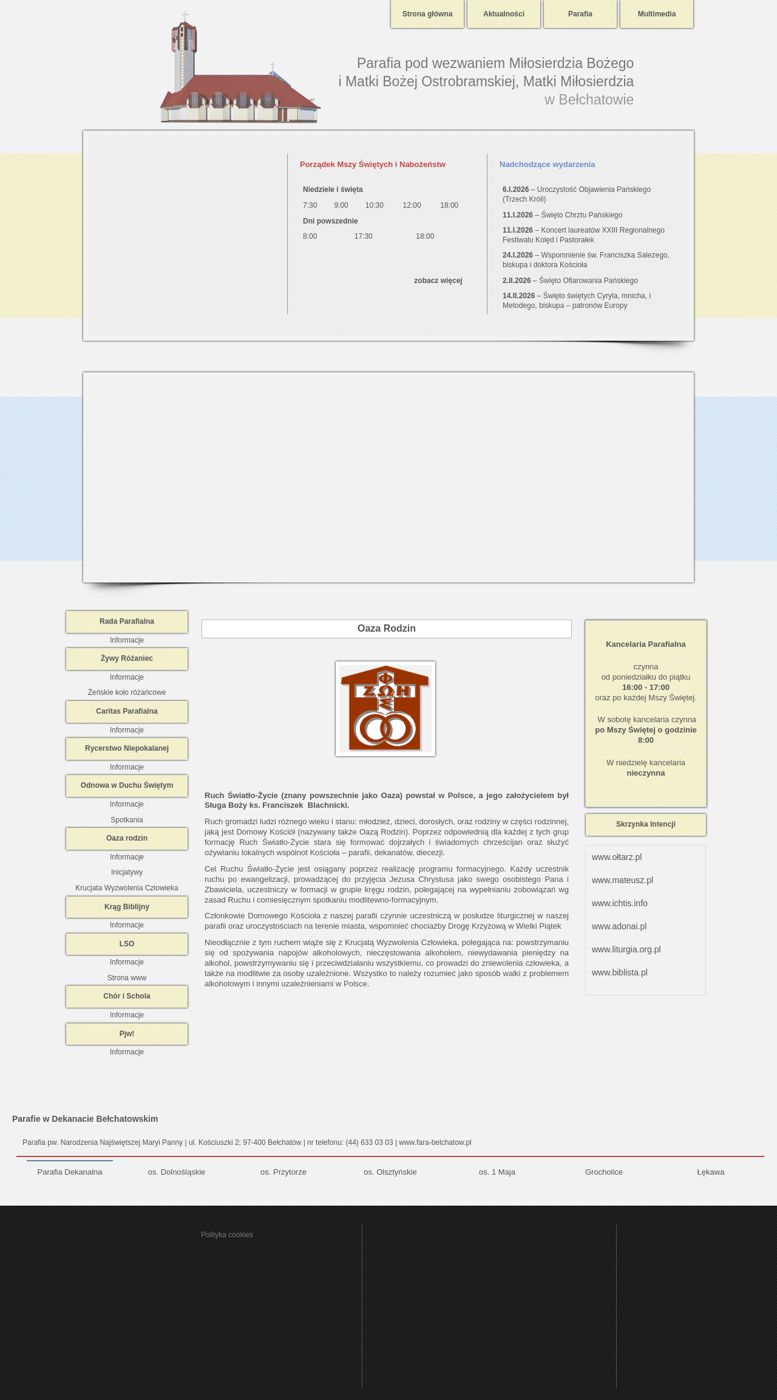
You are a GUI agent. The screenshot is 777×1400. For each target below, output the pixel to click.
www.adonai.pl (619, 926)
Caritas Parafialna (126, 711)
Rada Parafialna (127, 621)
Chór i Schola (126, 996)
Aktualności (503, 14)
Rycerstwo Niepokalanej (127, 748)
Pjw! (127, 1034)
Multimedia (657, 14)
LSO (127, 944)
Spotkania (126, 820)
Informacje (127, 640)
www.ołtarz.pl (617, 857)
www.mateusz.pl (622, 880)
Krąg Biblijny (126, 907)
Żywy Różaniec (127, 658)
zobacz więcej (438, 280)
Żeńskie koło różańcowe (127, 692)
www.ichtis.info (620, 903)
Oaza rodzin (127, 838)
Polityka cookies (227, 1235)
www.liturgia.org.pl (626, 949)
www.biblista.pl (620, 972)
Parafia (580, 14)
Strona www (127, 978)
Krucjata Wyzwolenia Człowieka (126, 888)
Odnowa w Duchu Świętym (127, 785)
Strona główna (427, 14)
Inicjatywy (127, 872)
